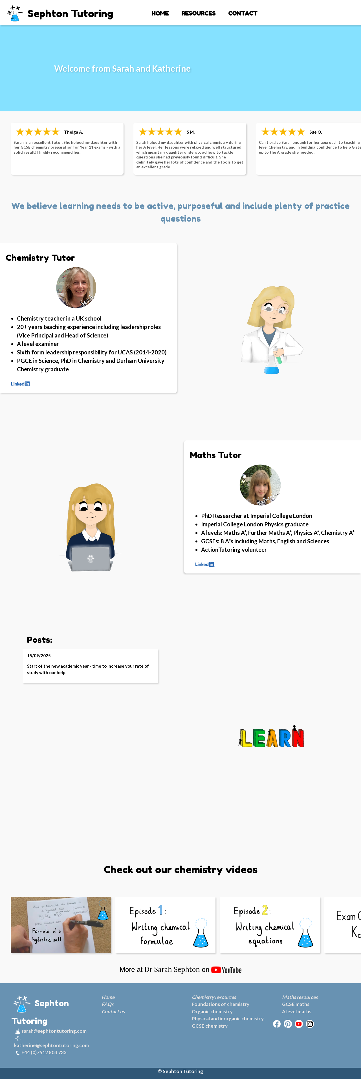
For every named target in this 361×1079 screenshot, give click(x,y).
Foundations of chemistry (220, 1004)
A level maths (296, 1011)
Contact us (113, 1011)
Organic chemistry (212, 1011)
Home (108, 997)
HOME (160, 13)
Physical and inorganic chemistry (228, 1018)
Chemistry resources (214, 997)
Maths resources (300, 997)
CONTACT (242, 13)
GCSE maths (295, 1004)
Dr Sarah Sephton (172, 969)
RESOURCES (198, 13)
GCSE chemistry (210, 1026)
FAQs (107, 1004)
